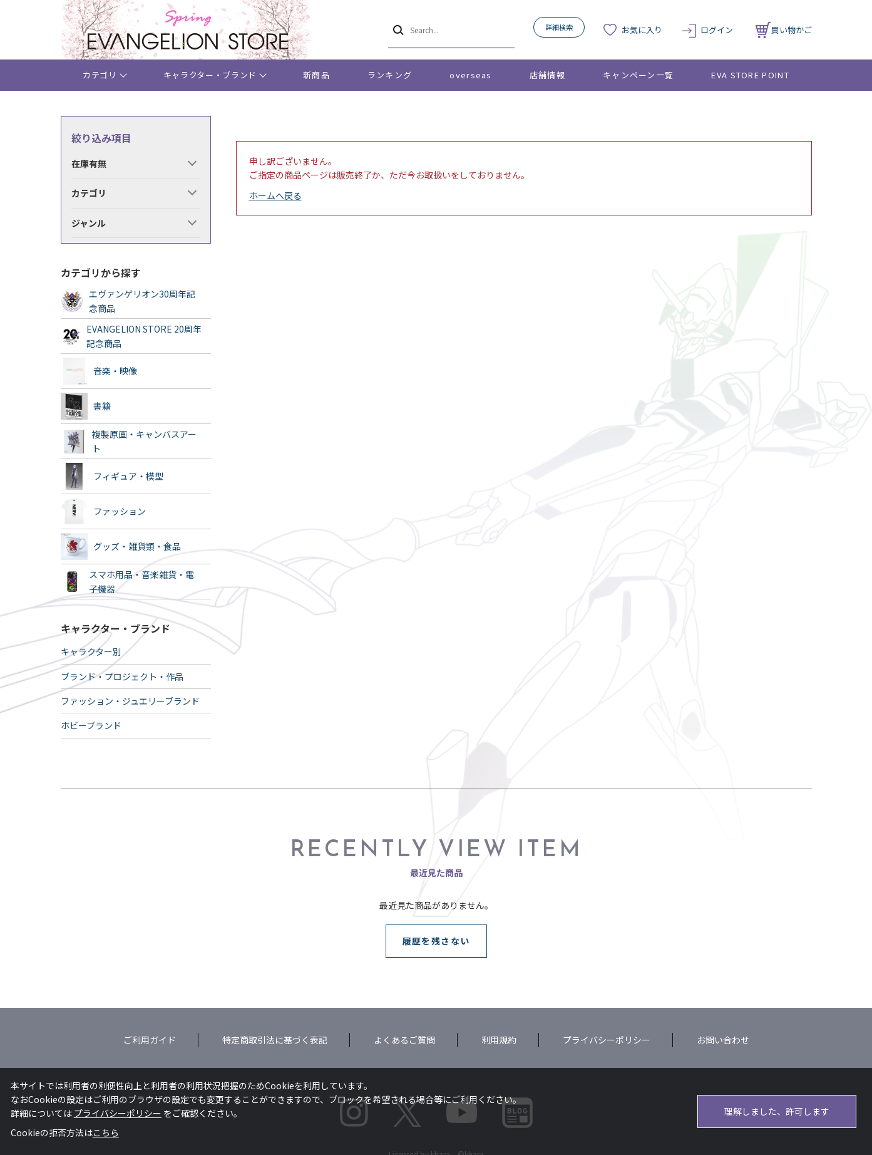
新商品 (316, 75)
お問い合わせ (723, 1039)
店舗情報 (547, 75)
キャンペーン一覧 (638, 75)
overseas (470, 75)
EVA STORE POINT (750, 75)
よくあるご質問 (404, 1039)
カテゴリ (100, 75)
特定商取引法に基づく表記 (274, 1039)
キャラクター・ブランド (210, 75)
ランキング (390, 75)
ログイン (716, 30)
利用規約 (498, 1039)
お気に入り (642, 30)
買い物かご (784, 30)
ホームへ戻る (275, 195)
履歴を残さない (436, 941)
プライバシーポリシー (606, 1039)
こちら (106, 1132)
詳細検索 (559, 27)
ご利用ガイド (149, 1039)
